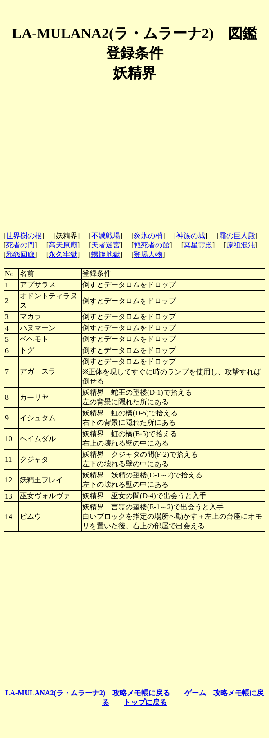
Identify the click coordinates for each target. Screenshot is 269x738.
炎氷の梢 (148, 235)
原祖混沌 (240, 245)
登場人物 (148, 254)
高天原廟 (63, 245)
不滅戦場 (105, 235)
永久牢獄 (63, 254)
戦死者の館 (152, 245)
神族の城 (190, 235)
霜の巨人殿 (237, 235)
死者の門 (20, 245)
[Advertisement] (134, 153)
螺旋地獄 (105, 254)
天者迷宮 (105, 245)
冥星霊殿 (198, 245)
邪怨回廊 (20, 254)
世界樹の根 (24, 235)
